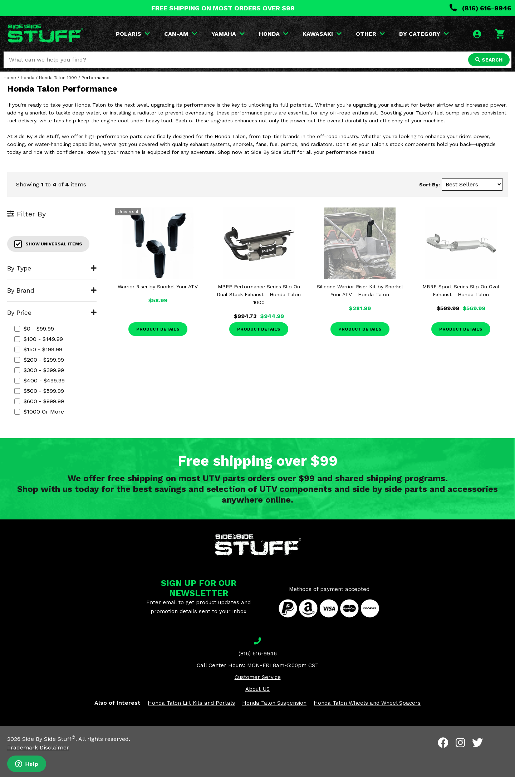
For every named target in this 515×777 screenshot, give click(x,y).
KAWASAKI (322, 33)
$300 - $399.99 (39, 370)
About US (257, 689)
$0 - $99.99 (34, 328)
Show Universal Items (48, 244)
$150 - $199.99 (38, 349)
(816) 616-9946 (480, 8)
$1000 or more (39, 411)
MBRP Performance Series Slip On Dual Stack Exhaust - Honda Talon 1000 (259, 294)
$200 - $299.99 (39, 359)
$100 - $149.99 (38, 339)
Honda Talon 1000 (58, 77)
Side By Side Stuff (48, 739)
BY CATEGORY (424, 33)
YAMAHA (228, 33)
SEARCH (488, 60)
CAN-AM (180, 33)
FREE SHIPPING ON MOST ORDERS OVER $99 (223, 8)
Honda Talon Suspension (274, 703)
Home (10, 77)
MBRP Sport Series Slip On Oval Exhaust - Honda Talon (460, 290)
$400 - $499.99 (39, 380)
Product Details (158, 329)
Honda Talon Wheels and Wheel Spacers (367, 703)
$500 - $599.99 (39, 390)
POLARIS (133, 33)
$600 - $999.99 (39, 401)
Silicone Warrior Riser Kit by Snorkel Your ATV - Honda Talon (360, 290)
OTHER (370, 33)
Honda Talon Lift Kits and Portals (191, 703)
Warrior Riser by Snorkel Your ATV (158, 286)
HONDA (273, 33)
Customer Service (258, 677)
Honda (27, 77)
